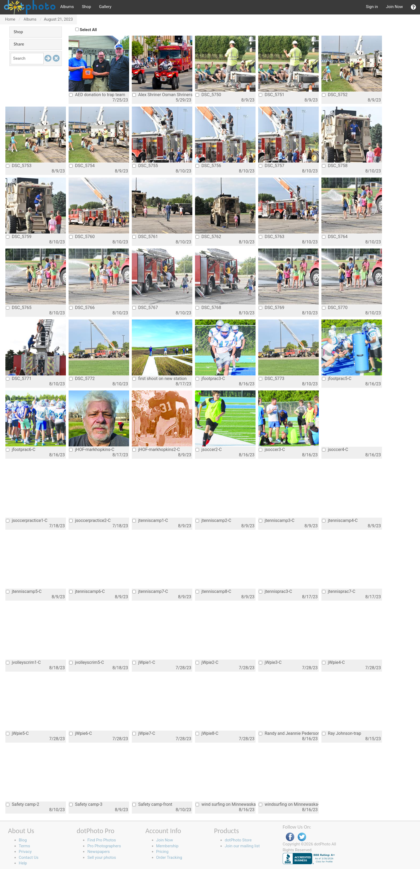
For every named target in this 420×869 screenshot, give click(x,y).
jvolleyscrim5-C (86, 662)
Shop (86, 6)
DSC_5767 (145, 307)
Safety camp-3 (85, 804)
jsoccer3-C (272, 449)
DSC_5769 (271, 307)
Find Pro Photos (101, 840)
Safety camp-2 (22, 804)
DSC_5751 (271, 94)
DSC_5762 (208, 236)
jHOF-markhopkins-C (91, 449)
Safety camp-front (152, 804)
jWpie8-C (207, 733)
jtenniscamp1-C (150, 520)
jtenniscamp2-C (213, 520)
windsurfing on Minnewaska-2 (289, 804)
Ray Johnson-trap (341, 733)
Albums (67, 6)
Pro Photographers (104, 846)
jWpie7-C (143, 733)
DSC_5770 (335, 307)
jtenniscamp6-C (87, 591)
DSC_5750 (208, 94)
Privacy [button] (25, 851)
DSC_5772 (82, 378)
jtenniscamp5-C (24, 591)
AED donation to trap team (97, 94)
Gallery (105, 6)
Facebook (290, 837)
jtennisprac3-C (275, 591)
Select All (88, 29)
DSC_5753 (19, 165)
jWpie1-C (143, 662)
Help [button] (23, 863)
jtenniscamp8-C (213, 591)
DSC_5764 (335, 236)
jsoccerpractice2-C (90, 520)
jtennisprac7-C (338, 591)
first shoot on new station (159, 378)
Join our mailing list (242, 846)
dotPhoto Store (238, 840)
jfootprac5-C (336, 378)
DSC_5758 (335, 165)
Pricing (162, 851)
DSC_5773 (271, 378)
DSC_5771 (19, 378)
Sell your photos (101, 857)
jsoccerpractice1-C (26, 520)
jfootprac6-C (20, 449)
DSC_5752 (335, 94)
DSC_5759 (19, 236)
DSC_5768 (208, 307)
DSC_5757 (271, 165)
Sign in (372, 6)
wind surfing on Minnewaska (226, 804)
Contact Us (29, 857)
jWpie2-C (207, 662)
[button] (413, 7)
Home (10, 19)
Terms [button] (24, 846)
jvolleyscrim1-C (23, 662)
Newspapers (98, 851)
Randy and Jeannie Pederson (289, 733)
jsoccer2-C (209, 449)
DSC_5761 (145, 236)
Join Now (394, 6)
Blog (23, 840)
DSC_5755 (145, 165)
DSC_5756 (208, 165)
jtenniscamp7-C (150, 591)
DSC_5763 (271, 236)
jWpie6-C (80, 733)
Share (19, 44)
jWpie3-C (270, 662)
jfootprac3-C (210, 378)
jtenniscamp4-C (340, 520)
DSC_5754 (82, 165)
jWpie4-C (333, 662)
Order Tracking (169, 857)
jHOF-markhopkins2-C (156, 449)
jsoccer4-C (335, 449)
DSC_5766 (82, 307)
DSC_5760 (82, 236)
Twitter (302, 837)
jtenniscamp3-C (276, 520)
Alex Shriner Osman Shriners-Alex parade (162, 94)
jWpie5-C (17, 733)
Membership (167, 846)
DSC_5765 (19, 307)
